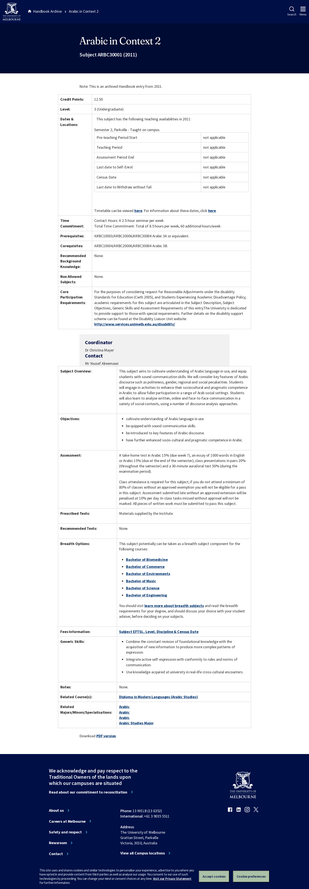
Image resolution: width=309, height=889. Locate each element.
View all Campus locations (142, 853)
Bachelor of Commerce (145, 566)
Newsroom (58, 843)
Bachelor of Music (141, 581)
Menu (303, 11)
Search (291, 11)
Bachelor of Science (142, 588)
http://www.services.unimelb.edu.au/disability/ (134, 324)
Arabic (124, 706)
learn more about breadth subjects (174, 605)
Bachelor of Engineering (146, 595)
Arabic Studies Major (136, 723)
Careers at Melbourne (67, 821)
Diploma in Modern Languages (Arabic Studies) (158, 696)
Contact (56, 853)
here (138, 210)
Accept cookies (214, 876)
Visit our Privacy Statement (172, 879)
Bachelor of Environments (148, 573)
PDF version (106, 735)
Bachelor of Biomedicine (147, 559)
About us (56, 810)
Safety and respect (65, 832)
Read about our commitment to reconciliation (88, 792)
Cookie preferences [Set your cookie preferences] (251, 876)
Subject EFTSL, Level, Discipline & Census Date (158, 631)
